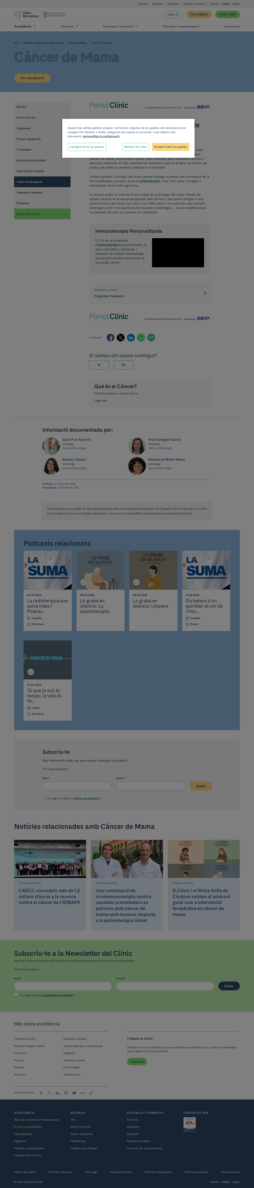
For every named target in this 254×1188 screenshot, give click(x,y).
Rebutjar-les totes (135, 146)
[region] (128, 138)
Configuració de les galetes (86, 146)
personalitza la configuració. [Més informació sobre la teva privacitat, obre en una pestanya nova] (101, 136)
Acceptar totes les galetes (170, 146)
